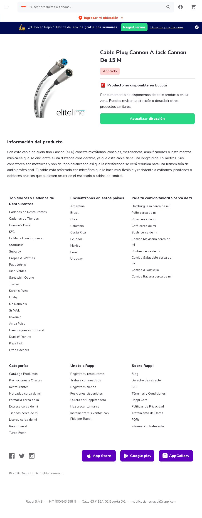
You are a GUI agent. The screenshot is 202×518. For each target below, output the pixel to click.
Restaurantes (19, 387)
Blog (135, 374)
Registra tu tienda (83, 387)
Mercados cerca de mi (25, 393)
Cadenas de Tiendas (24, 218)
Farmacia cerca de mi (24, 400)
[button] (101, 18)
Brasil (74, 213)
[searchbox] (95, 7)
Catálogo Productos (23, 374)
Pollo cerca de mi (144, 213)
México (75, 245)
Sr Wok (14, 310)
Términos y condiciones (166, 27)
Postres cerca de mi (146, 251)
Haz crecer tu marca (84, 406)
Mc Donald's (18, 304)
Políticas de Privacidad (148, 406)
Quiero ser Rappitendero (88, 400)
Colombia (77, 226)
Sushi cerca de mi (144, 232)
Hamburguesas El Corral (26, 330)
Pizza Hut (15, 343)
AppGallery (176, 456)
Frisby (13, 297)
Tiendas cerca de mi (23, 413)
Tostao (14, 284)
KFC (12, 232)
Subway (15, 251)
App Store (98, 456)
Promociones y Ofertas (25, 380)
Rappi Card (140, 400)
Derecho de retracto (146, 380)
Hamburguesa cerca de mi (150, 206)
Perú (73, 252)
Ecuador (76, 239)
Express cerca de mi (23, 406)
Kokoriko (15, 317)
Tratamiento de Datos (147, 413)
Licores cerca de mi (23, 419)
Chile (74, 219)
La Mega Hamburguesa (25, 238)
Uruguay (76, 258)
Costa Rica (78, 232)
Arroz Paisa (17, 324)
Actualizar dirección (147, 118)
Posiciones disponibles (86, 393)
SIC (134, 387)
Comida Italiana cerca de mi (151, 276)
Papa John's (17, 265)
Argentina (77, 206)
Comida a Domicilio (145, 270)
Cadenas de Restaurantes (28, 212)
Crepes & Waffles (22, 258)
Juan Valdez (17, 271)
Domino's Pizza (19, 225)
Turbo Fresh (17, 433)
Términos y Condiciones (149, 393)
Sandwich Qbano (21, 277)
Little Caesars (19, 350)
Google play (137, 456)
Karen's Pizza (18, 291)
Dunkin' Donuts (20, 337)
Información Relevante (148, 426)
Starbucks (16, 245)
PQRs (136, 419)
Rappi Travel (18, 426)
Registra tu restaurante (87, 374)
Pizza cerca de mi (144, 219)
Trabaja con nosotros (85, 380)
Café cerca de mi (144, 226)
